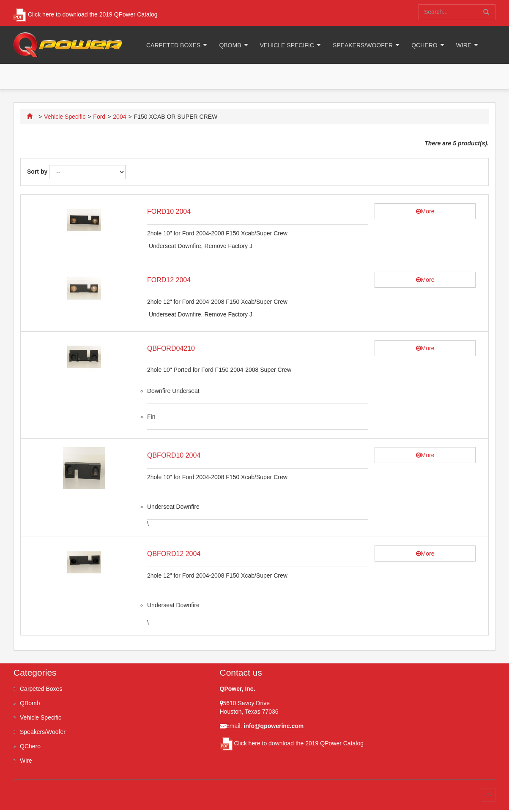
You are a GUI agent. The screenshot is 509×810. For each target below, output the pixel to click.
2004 (119, 116)
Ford (99, 116)
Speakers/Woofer (363, 45)
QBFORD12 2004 (173, 553)
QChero (424, 45)
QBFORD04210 (171, 348)
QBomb (230, 45)
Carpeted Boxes (173, 45)
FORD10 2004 (169, 211)
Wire (464, 45)
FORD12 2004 (169, 280)
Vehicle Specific (287, 45)
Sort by (37, 171)
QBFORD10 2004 (173, 455)
